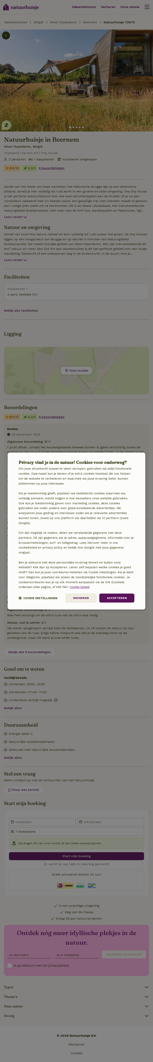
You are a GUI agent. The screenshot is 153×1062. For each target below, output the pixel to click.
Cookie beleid (79, 587)
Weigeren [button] (81, 598)
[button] (38, 598)
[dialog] (76, 531)
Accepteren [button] (117, 598)
